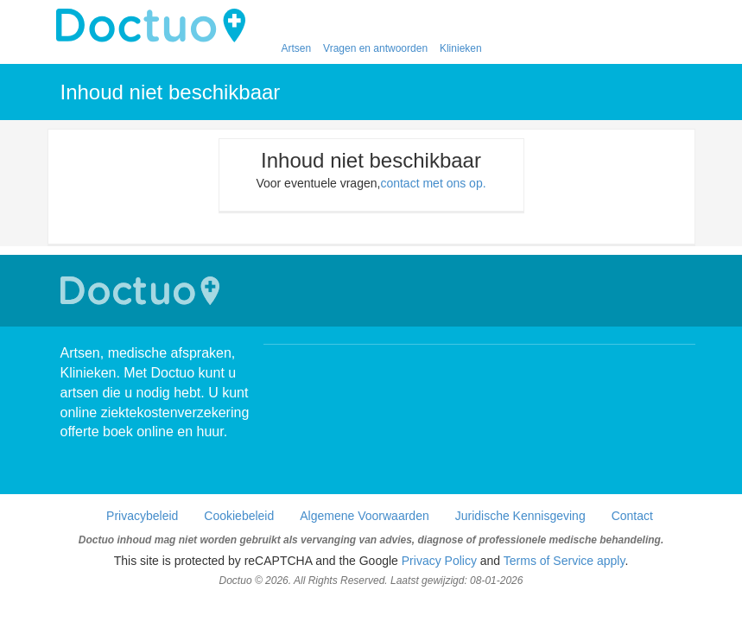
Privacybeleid (142, 516)
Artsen (297, 48)
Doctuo (142, 290)
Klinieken (461, 48)
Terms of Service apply (564, 561)
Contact (632, 516)
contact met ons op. (432, 183)
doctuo (155, 26)
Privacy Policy (439, 561)
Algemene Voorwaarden (364, 516)
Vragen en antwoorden (375, 48)
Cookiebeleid (239, 516)
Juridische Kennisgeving (520, 516)
